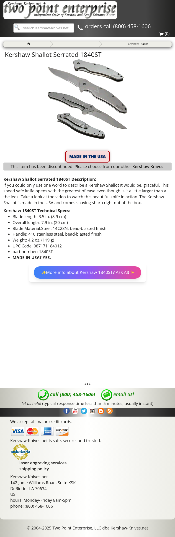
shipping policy (34, 468)
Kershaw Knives (147, 166)
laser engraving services (43, 463)
